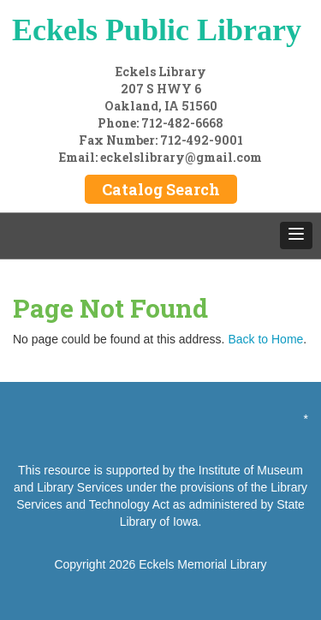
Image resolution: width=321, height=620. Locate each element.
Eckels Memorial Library (202, 564)
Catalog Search (161, 189)
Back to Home (265, 339)
